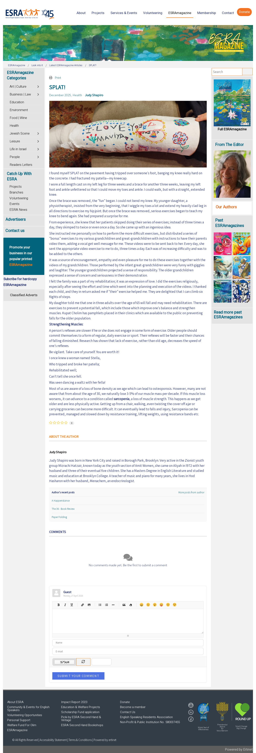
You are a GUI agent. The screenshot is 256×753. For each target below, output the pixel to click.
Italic (65, 605)
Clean (131, 605)
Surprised (155, 605)
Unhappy (168, 605)
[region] (128, 43)
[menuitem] (81, 13)
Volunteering (18, 198)
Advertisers (15, 219)
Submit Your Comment (78, 676)
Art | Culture (18, 86)
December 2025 (60, 95)
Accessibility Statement (53, 740)
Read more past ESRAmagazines (228, 314)
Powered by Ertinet (239, 749)
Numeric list (106, 605)
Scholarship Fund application (80, 712)
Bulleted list (100, 605)
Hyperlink (82, 605)
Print (58, 77)
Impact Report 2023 (74, 702)
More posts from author (191, 492)
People (15, 157)
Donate (125, 702)
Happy (141, 605)
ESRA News (18, 209)
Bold (58, 605)
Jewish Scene (20, 133)
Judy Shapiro (94, 95)
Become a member (133, 707)
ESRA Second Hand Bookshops (82, 725)
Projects (15, 186)
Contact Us (127, 712)
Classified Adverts (23, 295)
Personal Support (18, 720)
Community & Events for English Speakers (28, 708)
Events (14, 203)
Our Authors (226, 207)
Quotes (124, 605)
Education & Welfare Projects (80, 707)
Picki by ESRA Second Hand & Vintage (81, 718)
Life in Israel (18, 149)
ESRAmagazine (17, 730)
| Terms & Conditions (79, 740)
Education (17, 102)
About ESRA (15, 702)
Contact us (14, 231)
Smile (148, 605)
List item (113, 605)
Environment (19, 110)
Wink (174, 605)
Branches (16, 192)
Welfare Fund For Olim (21, 725)
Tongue (161, 605)
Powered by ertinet (105, 740)
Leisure (15, 141)
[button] (203, 712)
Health (77, 95)
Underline (72, 605)
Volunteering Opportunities (24, 715)
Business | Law (20, 94)
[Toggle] (38, 86)
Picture (89, 605)
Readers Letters (21, 164)
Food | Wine (18, 118)
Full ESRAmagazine (232, 129)
